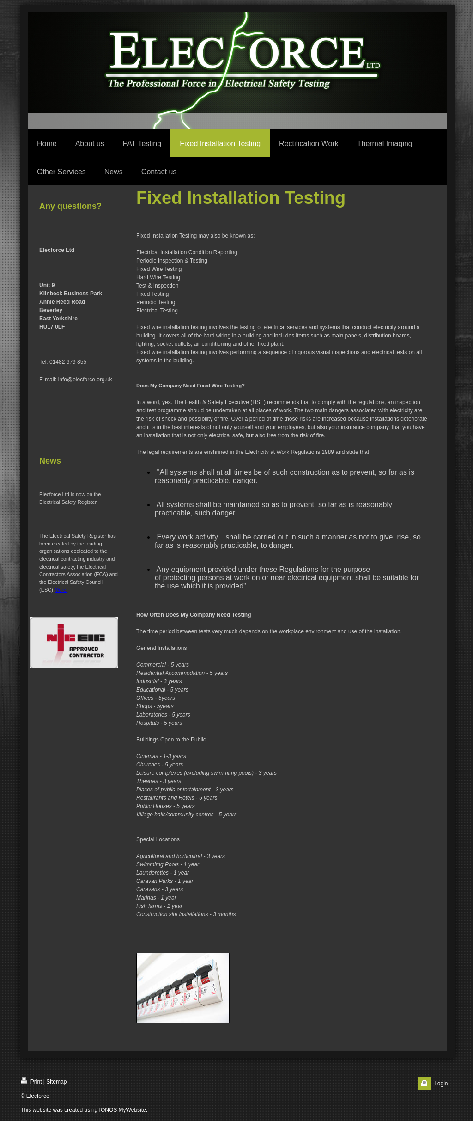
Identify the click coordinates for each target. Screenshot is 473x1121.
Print (31, 1081)
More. (61, 590)
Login (441, 1083)
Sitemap (56, 1081)
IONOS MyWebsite (122, 1110)
